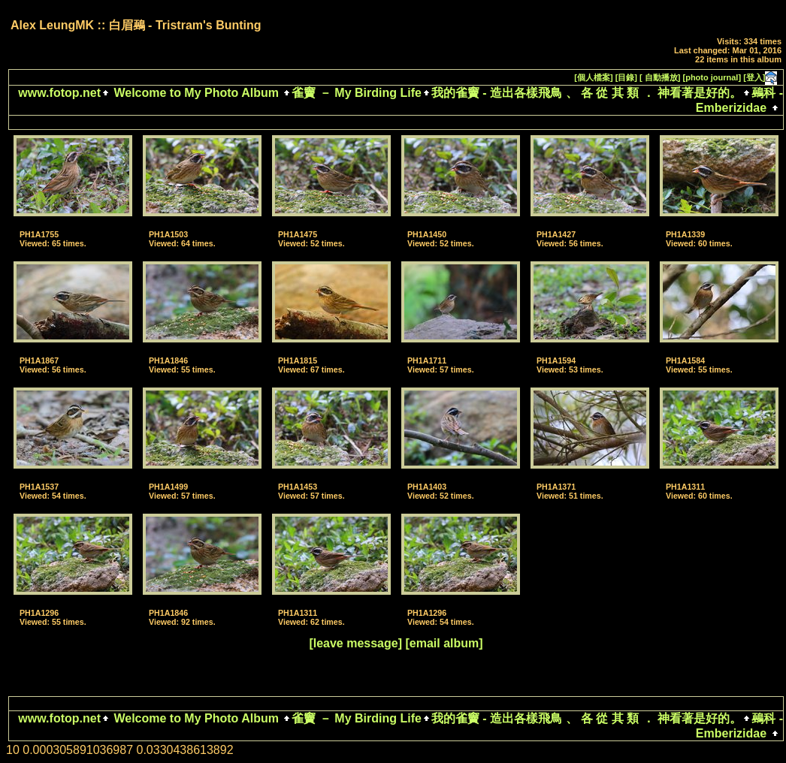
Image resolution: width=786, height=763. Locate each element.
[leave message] (355, 643)
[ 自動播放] (659, 77)
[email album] (443, 643)
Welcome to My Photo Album (196, 92)
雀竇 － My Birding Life (356, 92)
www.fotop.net (59, 92)
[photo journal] (712, 77)
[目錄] (626, 77)
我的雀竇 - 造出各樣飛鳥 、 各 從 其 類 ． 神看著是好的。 (586, 92)
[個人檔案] (593, 77)
